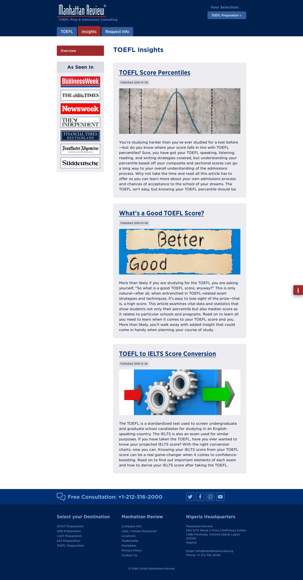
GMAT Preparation (70, 526)
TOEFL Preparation (70, 545)
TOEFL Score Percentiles (154, 72)
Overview (68, 51)
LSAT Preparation (69, 536)
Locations (128, 536)
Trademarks (130, 540)
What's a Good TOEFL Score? (161, 213)
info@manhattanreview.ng (214, 551)
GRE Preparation (69, 531)
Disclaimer (129, 545)
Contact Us (129, 555)
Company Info (132, 526)
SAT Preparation (68, 540)
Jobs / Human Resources (139, 531)
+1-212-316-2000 (140, 497)
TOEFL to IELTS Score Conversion (167, 353)
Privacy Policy (132, 550)
